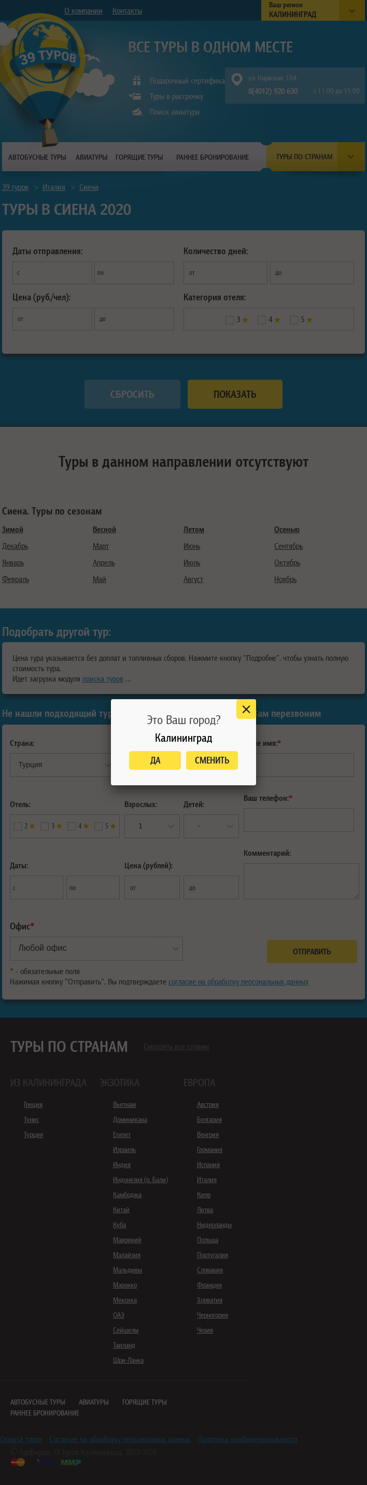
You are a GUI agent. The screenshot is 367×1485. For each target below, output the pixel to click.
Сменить (212, 760)
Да (155, 760)
